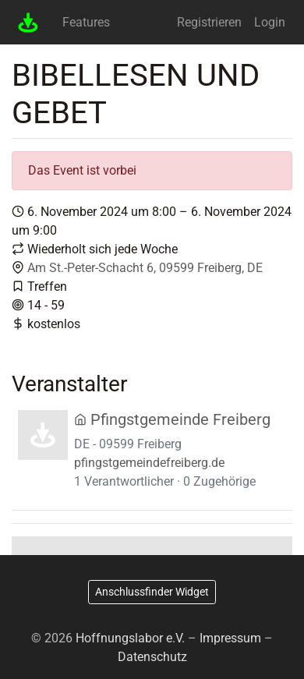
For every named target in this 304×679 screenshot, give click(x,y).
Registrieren (209, 22)
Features (86, 22)
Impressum (230, 638)
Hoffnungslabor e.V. (130, 638)
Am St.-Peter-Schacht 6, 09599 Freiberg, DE (145, 267)
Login (269, 22)
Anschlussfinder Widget (152, 591)
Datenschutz (152, 656)
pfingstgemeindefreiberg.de (149, 462)
